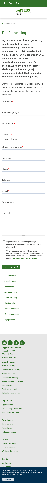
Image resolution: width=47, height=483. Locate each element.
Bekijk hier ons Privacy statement (25, 258)
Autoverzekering (8, 366)
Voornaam (7, 101)
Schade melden (8, 447)
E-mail (5, 191)
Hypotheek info (8, 405)
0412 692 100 (10, 357)
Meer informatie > (18, 474)
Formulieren (7, 428)
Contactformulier (9, 443)
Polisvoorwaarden (9, 432)
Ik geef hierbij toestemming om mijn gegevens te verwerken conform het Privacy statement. (24, 244)
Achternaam (8, 123)
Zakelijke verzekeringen (11, 393)
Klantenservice (9, 24)
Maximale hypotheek (10, 412)
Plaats (5, 169)
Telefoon (6, 180)
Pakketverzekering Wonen (12, 381)
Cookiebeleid (7, 463)
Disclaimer (6, 467)
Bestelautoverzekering (11, 370)
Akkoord (8, 479)
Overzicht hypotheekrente (12, 408)
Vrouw (15, 139)
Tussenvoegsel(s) (10, 112)
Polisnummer (8, 202)
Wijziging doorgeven (10, 451)
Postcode (6, 158)
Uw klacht (6, 213)
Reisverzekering (8, 385)
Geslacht (7, 134)
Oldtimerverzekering (10, 377)
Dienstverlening (8, 424)
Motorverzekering (9, 374)
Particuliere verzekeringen (12, 389)
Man (6, 139)
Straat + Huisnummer (12, 147)
